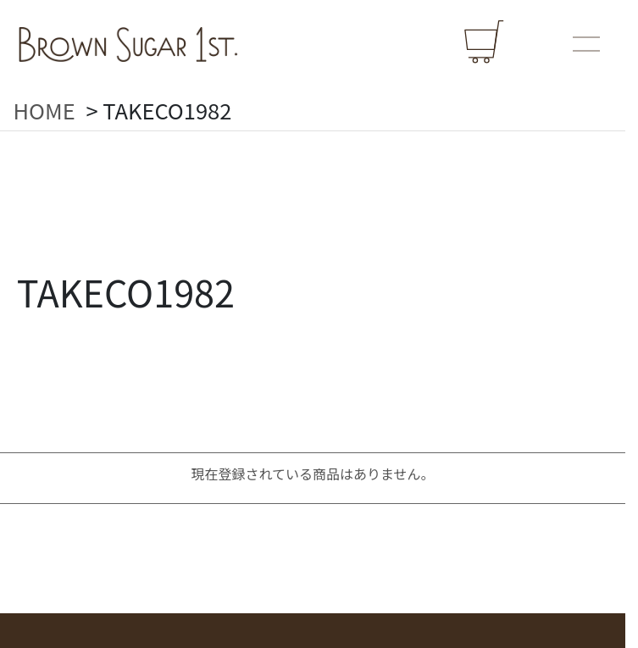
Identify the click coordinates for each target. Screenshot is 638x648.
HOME (44, 110)
